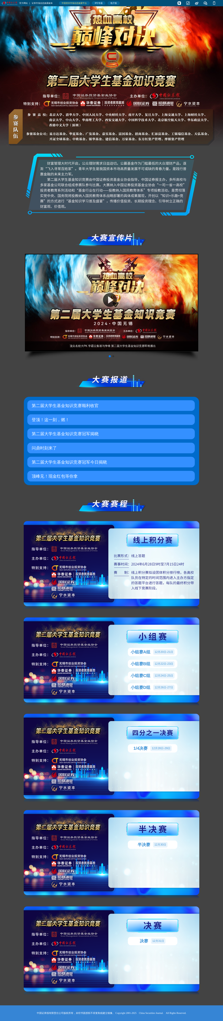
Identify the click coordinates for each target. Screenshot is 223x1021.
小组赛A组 (153, 652)
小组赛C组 (153, 675)
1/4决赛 (152, 748)
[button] (110, 356)
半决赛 (153, 844)
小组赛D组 (153, 687)
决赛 (153, 941)
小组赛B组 (153, 664)
